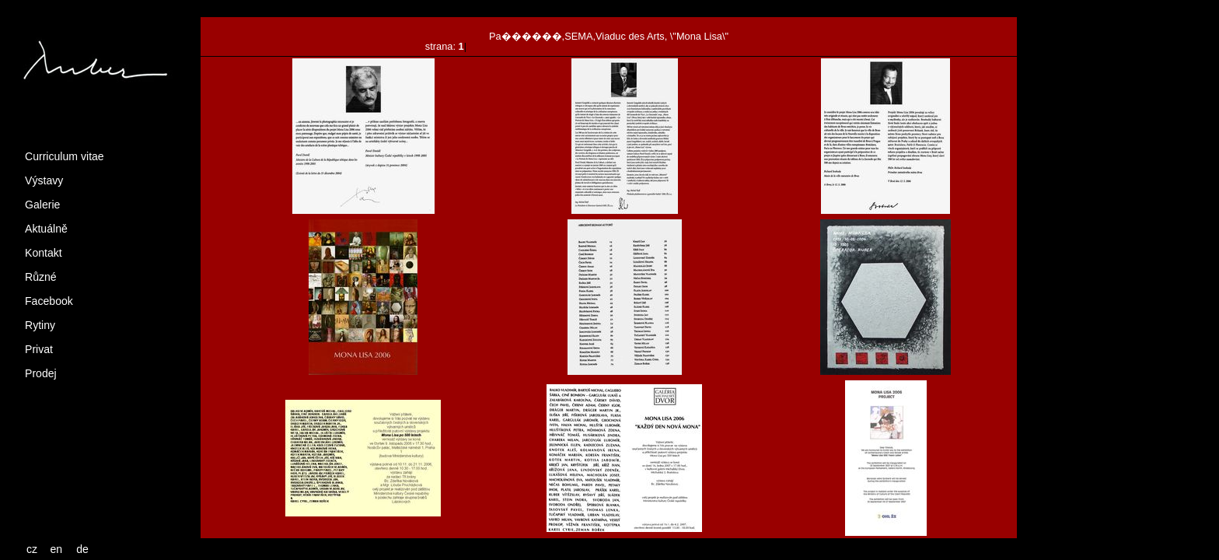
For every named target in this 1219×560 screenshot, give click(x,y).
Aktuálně (46, 228)
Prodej (41, 373)
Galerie (42, 204)
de (82, 549)
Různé (41, 277)
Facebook (49, 301)
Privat (39, 349)
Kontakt (43, 253)
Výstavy (44, 180)
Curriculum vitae (64, 156)
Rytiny (40, 325)
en (57, 549)
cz (31, 549)
